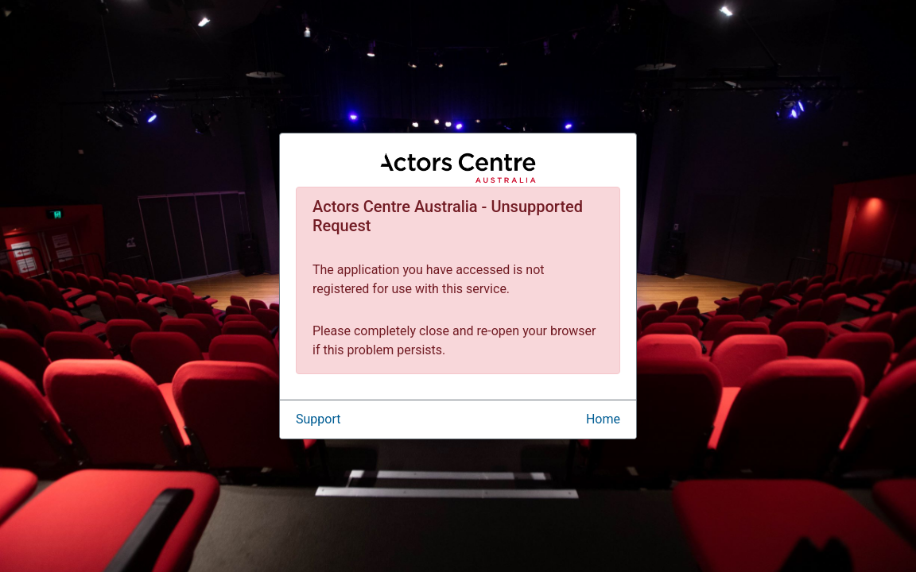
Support (318, 419)
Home (603, 419)
